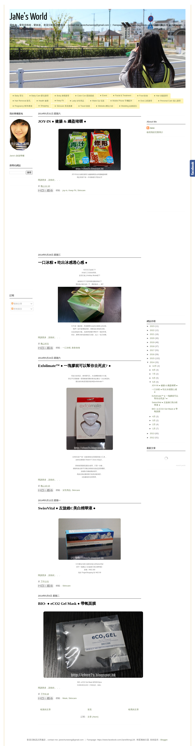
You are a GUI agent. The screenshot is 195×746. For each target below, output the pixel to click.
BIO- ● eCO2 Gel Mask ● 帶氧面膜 (67, 603)
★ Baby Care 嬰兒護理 (39, 96)
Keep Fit (72, 190)
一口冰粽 (66, 348)
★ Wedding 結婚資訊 (128, 106)
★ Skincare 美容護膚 (63, 106)
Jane (152, 128)
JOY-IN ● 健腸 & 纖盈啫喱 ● (62, 121)
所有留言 (16, 309)
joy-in (64, 190)
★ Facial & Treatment (122, 95)
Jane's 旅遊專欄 (17, 155)
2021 (152, 334)
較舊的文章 (133, 709)
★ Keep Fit (59, 101)
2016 (152, 354)
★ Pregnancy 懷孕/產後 (22, 106)
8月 (154, 370)
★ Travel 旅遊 (84, 106)
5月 (154, 382)
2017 (152, 350)
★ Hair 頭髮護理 (161, 96)
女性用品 (66, 490)
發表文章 (16, 303)
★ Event (103, 95)
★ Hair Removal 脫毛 (21, 101)
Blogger (163, 740)
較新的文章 (45, 709)
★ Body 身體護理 (61, 96)
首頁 (90, 709)
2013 (152, 433)
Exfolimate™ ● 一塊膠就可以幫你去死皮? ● (74, 366)
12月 (154, 366)
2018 (152, 346)
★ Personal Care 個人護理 (169, 101)
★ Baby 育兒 (17, 96)
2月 (154, 424)
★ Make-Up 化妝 (97, 101)
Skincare (81, 190)
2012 (152, 437)
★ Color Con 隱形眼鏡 (84, 96)
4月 (154, 416)
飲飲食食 (76, 348)
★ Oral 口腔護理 (145, 101)
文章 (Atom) (93, 717)
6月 (154, 378)
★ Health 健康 (42, 101)
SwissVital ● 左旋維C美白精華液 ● (66, 508)
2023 (152, 326)
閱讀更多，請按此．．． (49, 180)
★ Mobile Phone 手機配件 (121, 101)
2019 (152, 342)
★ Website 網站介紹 (104, 106)
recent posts (180, 465)
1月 (154, 428)
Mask (64, 698)
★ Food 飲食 (142, 96)
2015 (152, 358)
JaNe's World (28, 17)
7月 (154, 374)
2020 (152, 338)
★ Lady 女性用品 (77, 101)
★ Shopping (43, 106)
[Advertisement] (89, 223)
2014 (152, 362)
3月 (154, 420)
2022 (152, 330)
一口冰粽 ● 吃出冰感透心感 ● (62, 262)
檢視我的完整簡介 (155, 132)
